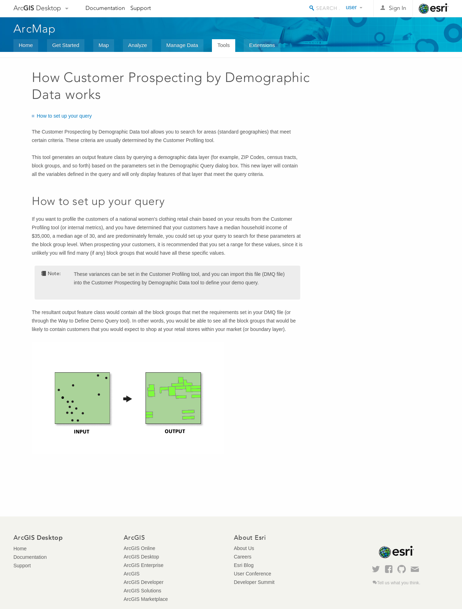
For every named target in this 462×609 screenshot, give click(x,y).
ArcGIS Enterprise (144, 565)
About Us (244, 548)
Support (140, 8)
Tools (223, 45)
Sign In (397, 8)
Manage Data (182, 45)
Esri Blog (244, 565)
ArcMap (34, 28)
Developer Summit (254, 582)
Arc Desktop (37, 8)
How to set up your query (64, 116)
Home (26, 45)
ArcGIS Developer (144, 582)
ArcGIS (132, 574)
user (351, 7)
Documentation (105, 8)
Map (104, 45)
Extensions (262, 45)
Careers (242, 557)
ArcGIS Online (139, 548)
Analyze (137, 45)
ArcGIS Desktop (141, 557)
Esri (434, 8)
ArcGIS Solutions (142, 590)
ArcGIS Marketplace (146, 599)
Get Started (65, 45)
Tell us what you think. (398, 582)
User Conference (252, 574)
